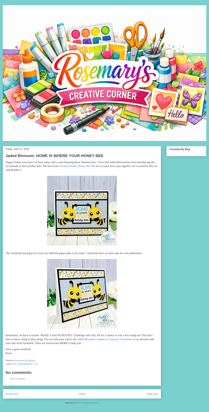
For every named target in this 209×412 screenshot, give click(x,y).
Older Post (152, 393)
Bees (15, 364)
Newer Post (12, 393)
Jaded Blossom (25, 364)
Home (82, 393)
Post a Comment (17, 378)
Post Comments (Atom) (88, 402)
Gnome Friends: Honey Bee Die (77, 166)
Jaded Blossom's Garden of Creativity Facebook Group (108, 339)
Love (35, 364)
